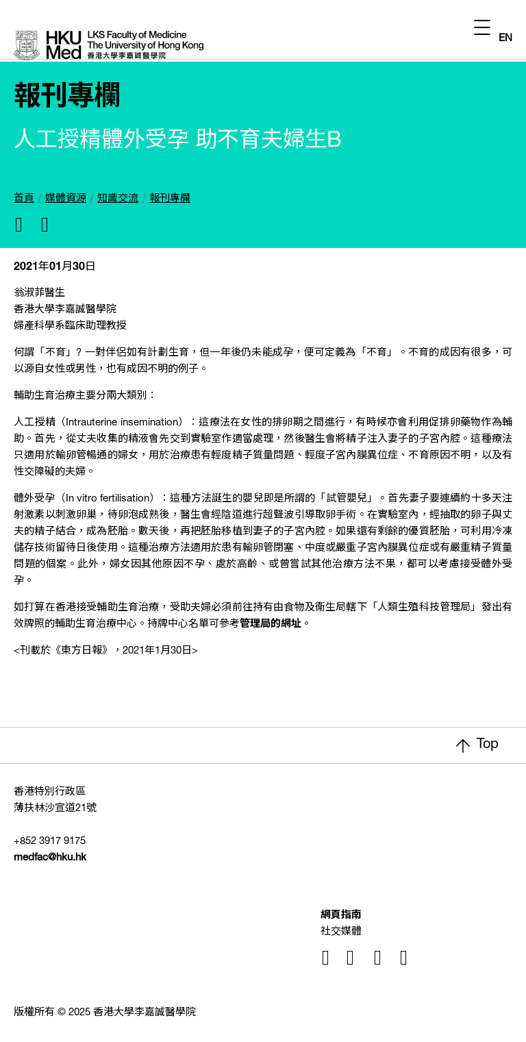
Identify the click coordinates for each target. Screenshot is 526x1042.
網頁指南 (341, 915)
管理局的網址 (270, 624)
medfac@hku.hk (50, 858)
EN (505, 39)
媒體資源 (65, 199)
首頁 (24, 199)
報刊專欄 (169, 199)
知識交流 (117, 199)
